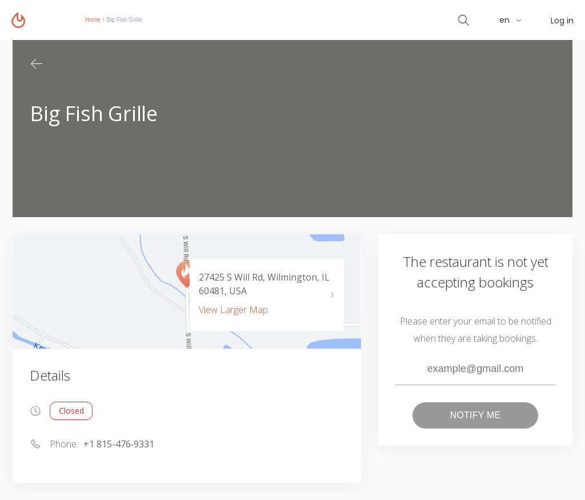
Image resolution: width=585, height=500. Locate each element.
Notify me (475, 415)
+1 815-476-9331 (118, 444)
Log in (562, 20)
